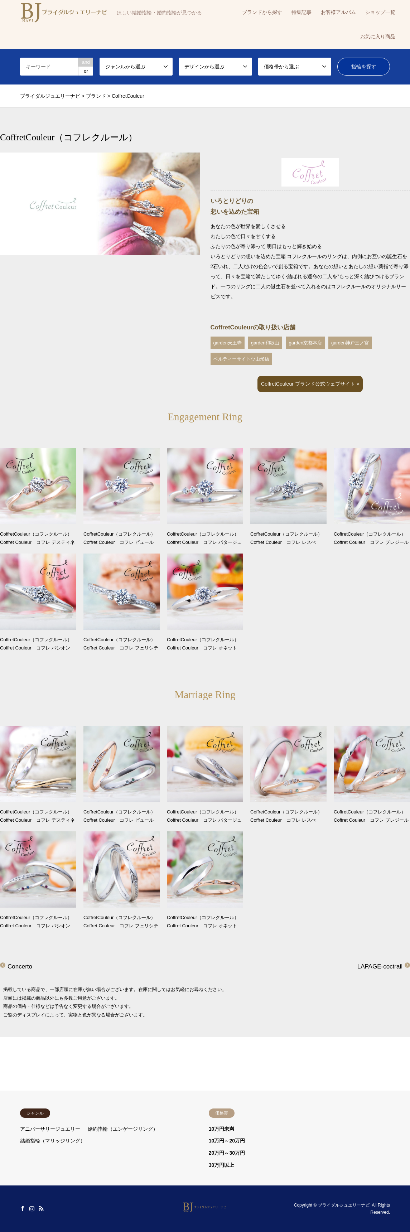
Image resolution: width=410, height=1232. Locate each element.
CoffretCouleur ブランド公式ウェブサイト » (310, 384)
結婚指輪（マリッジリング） (52, 1141)
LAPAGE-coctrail (379, 966)
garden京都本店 (305, 343)
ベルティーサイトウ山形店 (241, 359)
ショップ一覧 (380, 12)
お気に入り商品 (377, 36)
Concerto (20, 966)
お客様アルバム (338, 12)
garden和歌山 (265, 343)
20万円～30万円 (227, 1153)
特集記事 (301, 12)
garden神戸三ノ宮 (350, 343)
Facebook (22, 1208)
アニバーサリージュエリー (50, 1129)
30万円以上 (222, 1165)
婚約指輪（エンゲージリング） (123, 1129)
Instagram (31, 1208)
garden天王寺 (227, 343)
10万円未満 (222, 1129)
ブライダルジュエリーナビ (344, 1205)
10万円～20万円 (227, 1141)
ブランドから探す (262, 12)
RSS (41, 1208)
